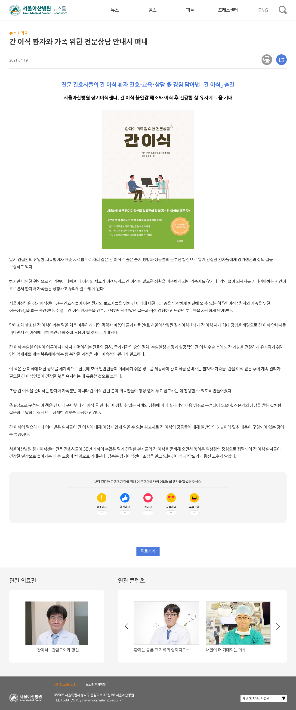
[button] (275, 628)
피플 (190, 10)
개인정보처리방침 (65, 685)
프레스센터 (228, 10)
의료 (24, 33)
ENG (263, 10)
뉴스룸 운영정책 (96, 685)
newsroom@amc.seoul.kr (102, 700)
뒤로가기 (148, 551)
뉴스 (115, 10)
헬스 (152, 10)
